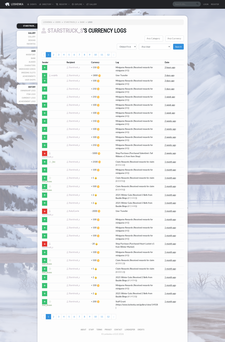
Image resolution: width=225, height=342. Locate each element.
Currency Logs (28, 98)
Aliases (32, 62)
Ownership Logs (27, 90)
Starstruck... (29, 26)
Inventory (30, 54)
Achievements (29, 76)
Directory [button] (45, 4)
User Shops (30, 80)
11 (102, 54)
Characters (30, 65)
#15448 (132, 206)
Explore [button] (77, 4)
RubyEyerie (73, 211)
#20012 (120, 263)
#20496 (120, 181)
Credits (141, 329)
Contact (118, 329)
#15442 (132, 198)
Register (215, 4)
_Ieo (52, 162)
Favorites (31, 44)
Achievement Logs (27, 101)
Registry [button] (62, 4)
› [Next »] (113, 54)
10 (95, 54)
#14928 (132, 296)
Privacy (108, 329)
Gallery (91, 4)
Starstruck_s (70, 22)
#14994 (132, 280)
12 (108, 54)
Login (205, 4)
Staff (91, 329)
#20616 (120, 165)
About (83, 329)
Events (32, 4)
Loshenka (14, 4)
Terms (99, 329)
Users (58, 22)
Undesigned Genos (27, 69)
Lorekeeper (130, 329)
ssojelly (53, 75)
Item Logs (30, 94)
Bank (33, 58)
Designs (31, 40)
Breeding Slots (28, 72)
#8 (126, 70)
